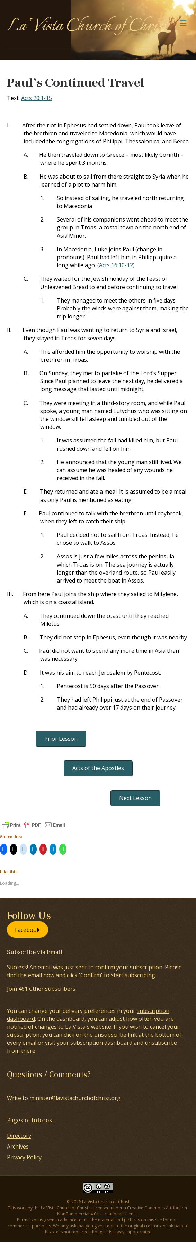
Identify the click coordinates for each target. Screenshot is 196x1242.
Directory (19, 1136)
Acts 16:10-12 (116, 265)
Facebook (27, 930)
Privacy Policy (24, 1157)
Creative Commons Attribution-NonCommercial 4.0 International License (122, 1211)
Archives (18, 1146)
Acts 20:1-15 (36, 98)
